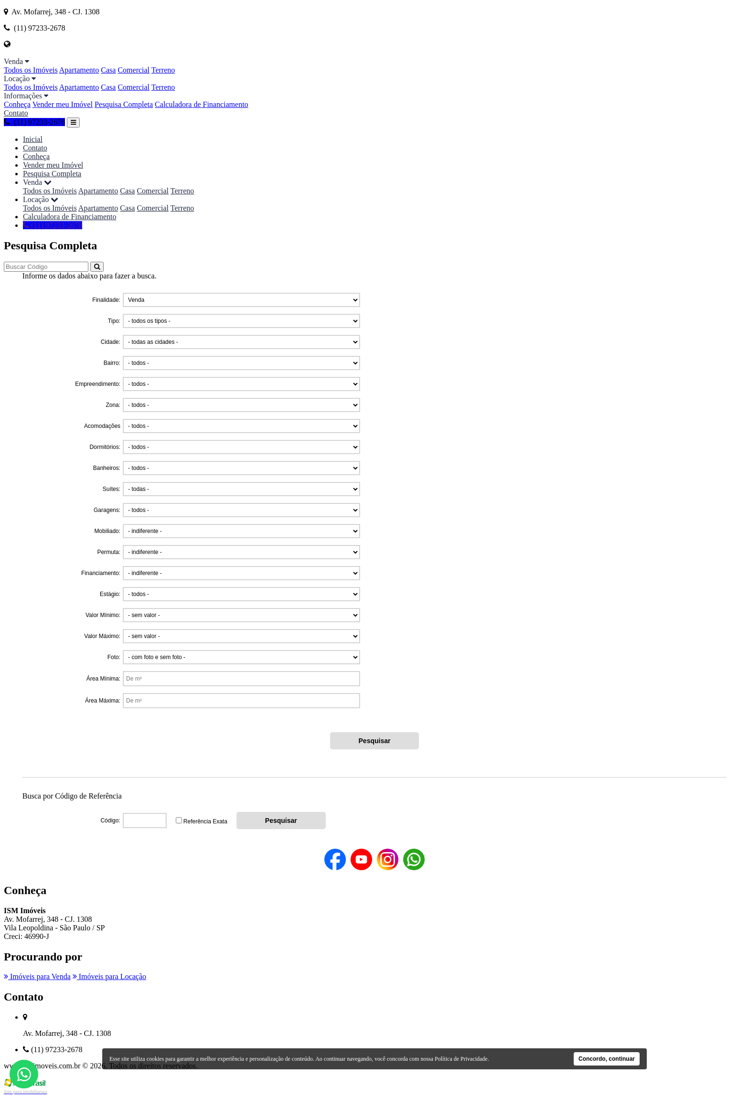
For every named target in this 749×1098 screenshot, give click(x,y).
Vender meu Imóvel (62, 104)
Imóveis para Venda (37, 976)
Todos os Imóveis (31, 70)
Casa (108, 70)
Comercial (134, 70)
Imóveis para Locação (109, 976)
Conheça (17, 104)
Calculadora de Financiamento (201, 104)
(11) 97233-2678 (34, 122)
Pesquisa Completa (124, 104)
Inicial (33, 139)
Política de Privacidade (461, 1058)
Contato (16, 113)
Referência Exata (205, 821)
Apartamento (79, 70)
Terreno (163, 70)
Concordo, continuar (606, 1058)
